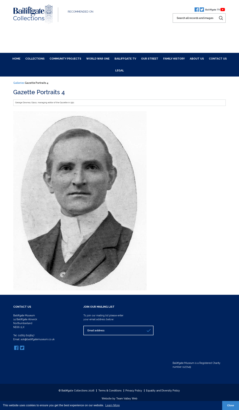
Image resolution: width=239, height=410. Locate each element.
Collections (35, 58)
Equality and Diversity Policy (163, 390)
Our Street (149, 58)
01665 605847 (26, 335)
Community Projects (65, 58)
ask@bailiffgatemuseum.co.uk (38, 339)
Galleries (18, 82)
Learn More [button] (112, 405)
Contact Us (218, 58)
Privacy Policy (134, 390)
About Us (197, 58)
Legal (119, 70)
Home (16, 58)
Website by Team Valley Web (119, 398)
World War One (98, 58)
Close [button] (230, 405)
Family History (174, 58)
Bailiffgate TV (125, 58)
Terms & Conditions (110, 390)
